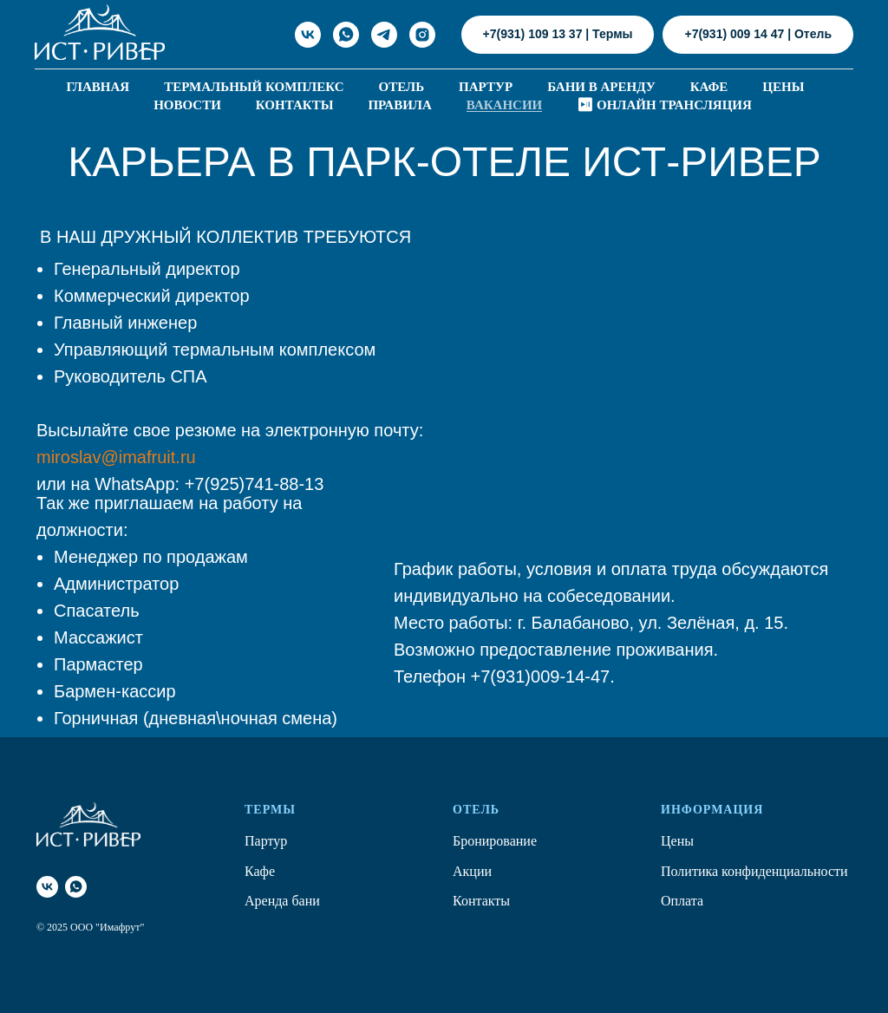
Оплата (682, 900)
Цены (783, 87)
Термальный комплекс (253, 87)
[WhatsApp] (346, 35)
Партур (486, 87)
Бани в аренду (601, 87)
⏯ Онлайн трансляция (664, 105)
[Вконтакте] (47, 887)
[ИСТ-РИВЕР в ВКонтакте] (308, 35)
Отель (402, 87)
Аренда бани (282, 900)
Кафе (709, 87)
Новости (187, 105)
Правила (399, 105)
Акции (472, 871)
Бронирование (495, 840)
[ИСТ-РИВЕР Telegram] (384, 35)
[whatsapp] (76, 887)
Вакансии (504, 105)
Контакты (295, 105)
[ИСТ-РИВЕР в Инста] (422, 35)
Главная (98, 87)
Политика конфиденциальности (754, 871)
